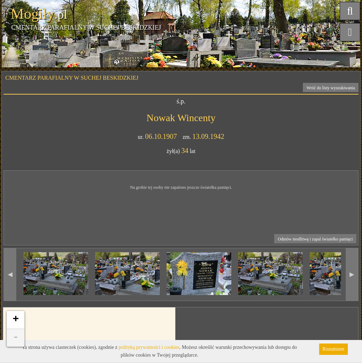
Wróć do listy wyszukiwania (330, 87)
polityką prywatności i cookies (149, 347)
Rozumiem (333, 349)
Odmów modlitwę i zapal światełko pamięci (315, 239)
